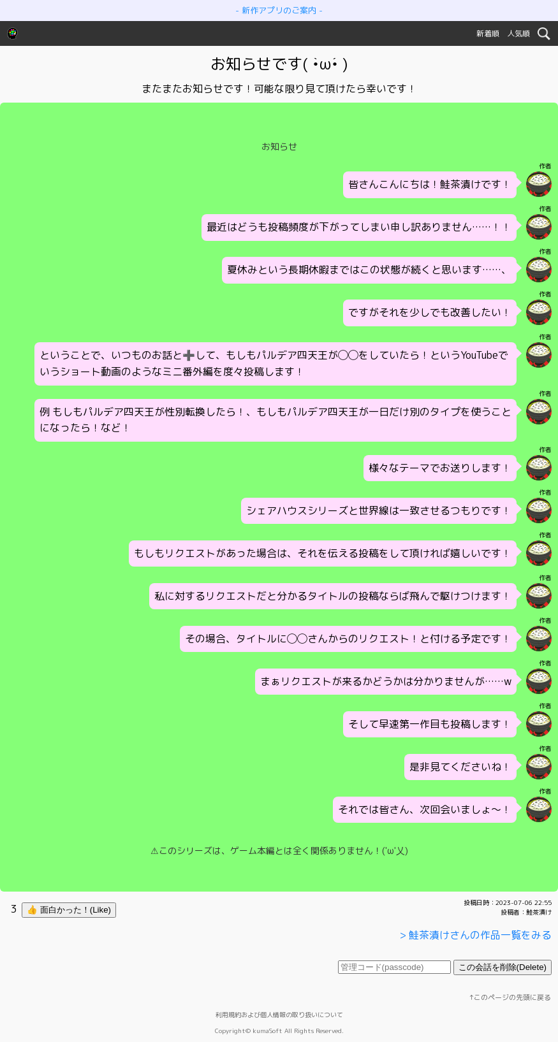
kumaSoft (268, 1030)
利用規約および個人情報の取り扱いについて (279, 1014)
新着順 (487, 33)
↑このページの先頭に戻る (510, 997)
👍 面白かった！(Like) (69, 910)
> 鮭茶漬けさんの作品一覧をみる (475, 935)
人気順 (518, 33)
